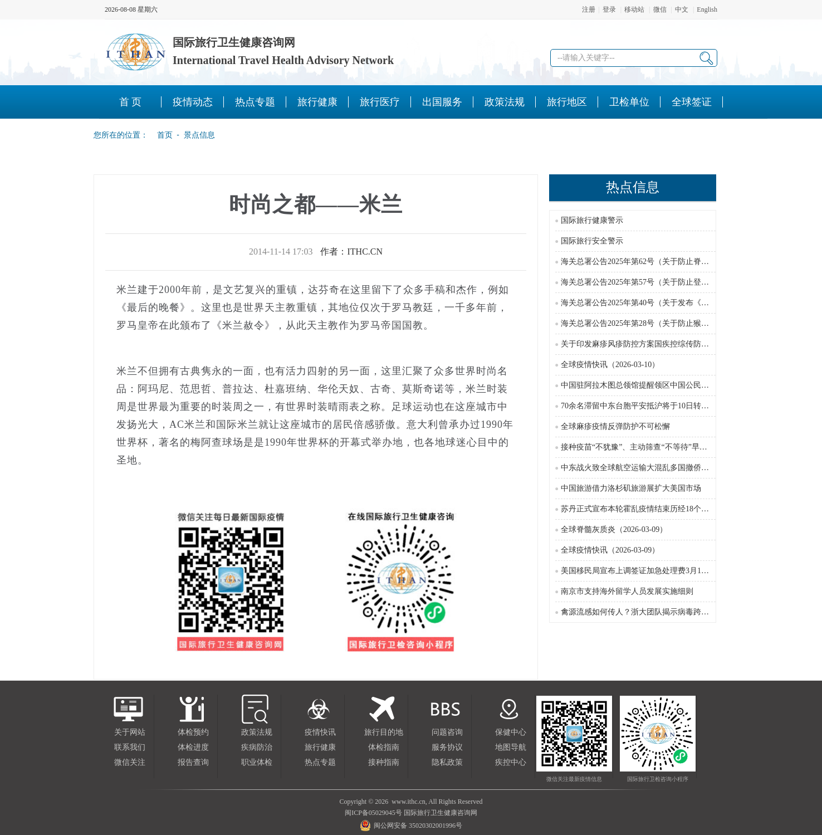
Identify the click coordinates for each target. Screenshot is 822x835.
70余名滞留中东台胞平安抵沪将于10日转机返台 (643, 406)
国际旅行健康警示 (592, 220)
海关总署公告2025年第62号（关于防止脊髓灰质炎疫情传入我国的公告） (685, 261)
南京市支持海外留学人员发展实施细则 (627, 591)
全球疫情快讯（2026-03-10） (610, 364)
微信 (660, 9)
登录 (609, 9)
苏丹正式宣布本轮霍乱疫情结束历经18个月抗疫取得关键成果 (666, 509)
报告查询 (193, 762)
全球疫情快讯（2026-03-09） (610, 550)
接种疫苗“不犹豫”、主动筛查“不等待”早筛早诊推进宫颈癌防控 (669, 447)
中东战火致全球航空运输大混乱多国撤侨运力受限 (646, 467)
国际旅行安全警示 (592, 241)
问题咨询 (447, 732)
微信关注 (129, 762)
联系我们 (129, 747)
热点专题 (320, 762)
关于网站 (129, 732)
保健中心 (510, 732)
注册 (588, 9)
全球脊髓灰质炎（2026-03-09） (614, 529)
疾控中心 (510, 762)
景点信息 (199, 134)
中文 (681, 9)
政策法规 (256, 732)
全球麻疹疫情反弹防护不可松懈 (615, 426)
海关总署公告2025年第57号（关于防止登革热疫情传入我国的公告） (678, 282)
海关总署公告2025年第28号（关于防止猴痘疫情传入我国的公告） (674, 323)
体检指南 (383, 747)
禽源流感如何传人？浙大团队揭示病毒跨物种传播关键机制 (662, 612)
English (707, 9)
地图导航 (510, 747)
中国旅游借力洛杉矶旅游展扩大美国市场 (631, 488)
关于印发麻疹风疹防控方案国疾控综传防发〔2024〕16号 (658, 344)
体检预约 (193, 732)
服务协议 (447, 747)
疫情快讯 (320, 732)
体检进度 (193, 747)
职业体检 (256, 762)
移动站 (634, 9)
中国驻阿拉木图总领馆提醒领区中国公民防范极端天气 (654, 385)
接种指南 (383, 762)
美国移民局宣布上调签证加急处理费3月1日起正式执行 (654, 571)
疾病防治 (256, 747)
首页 (161, 134)
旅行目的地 (383, 732)
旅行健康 (320, 747)
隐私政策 (447, 762)
